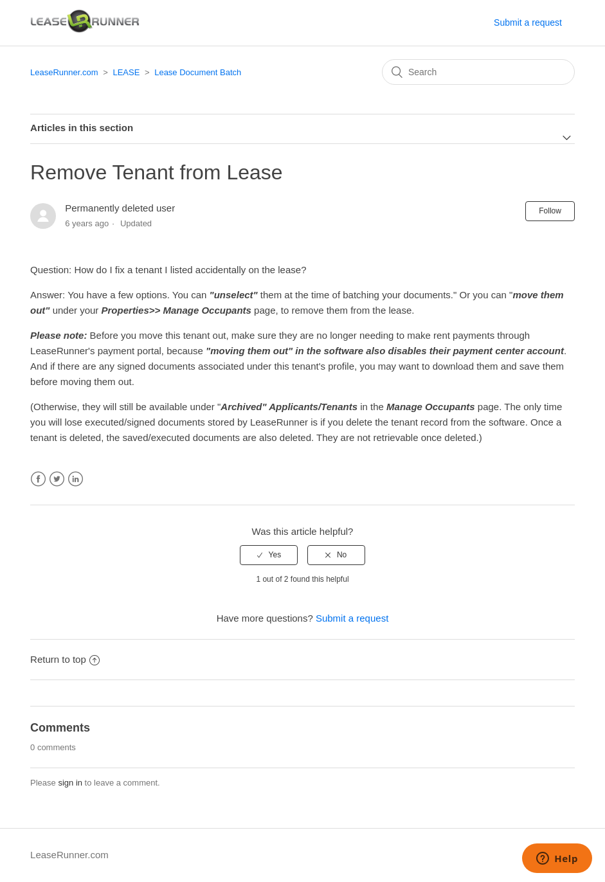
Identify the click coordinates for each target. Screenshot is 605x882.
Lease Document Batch (197, 72)
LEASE (126, 72)
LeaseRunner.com (64, 72)
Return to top (65, 659)
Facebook (38, 479)
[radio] (269, 554)
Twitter (57, 479)
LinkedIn (76, 479)
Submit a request (528, 22)
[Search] (478, 72)
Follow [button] (550, 210)
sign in (70, 783)
